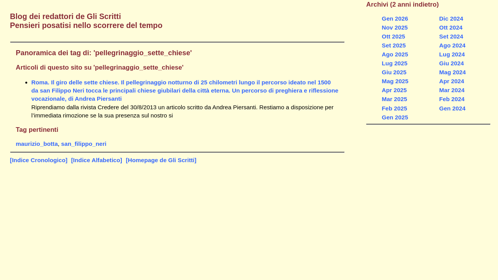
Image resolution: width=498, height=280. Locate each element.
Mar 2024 (452, 90)
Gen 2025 (395, 117)
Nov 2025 (395, 27)
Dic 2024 (451, 18)
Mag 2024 (452, 72)
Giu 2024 (451, 63)
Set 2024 (451, 36)
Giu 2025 (394, 72)
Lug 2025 (394, 63)
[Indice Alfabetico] (96, 160)
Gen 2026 (395, 18)
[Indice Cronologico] (39, 160)
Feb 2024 (452, 99)
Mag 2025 (395, 81)
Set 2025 (394, 45)
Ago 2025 (395, 54)
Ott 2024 (451, 27)
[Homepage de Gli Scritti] (161, 160)
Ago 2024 (452, 45)
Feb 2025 (394, 108)
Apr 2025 (394, 90)
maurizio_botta (37, 143)
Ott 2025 (393, 36)
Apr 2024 (451, 81)
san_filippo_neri (83, 143)
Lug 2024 (452, 54)
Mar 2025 (394, 99)
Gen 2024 (452, 108)
